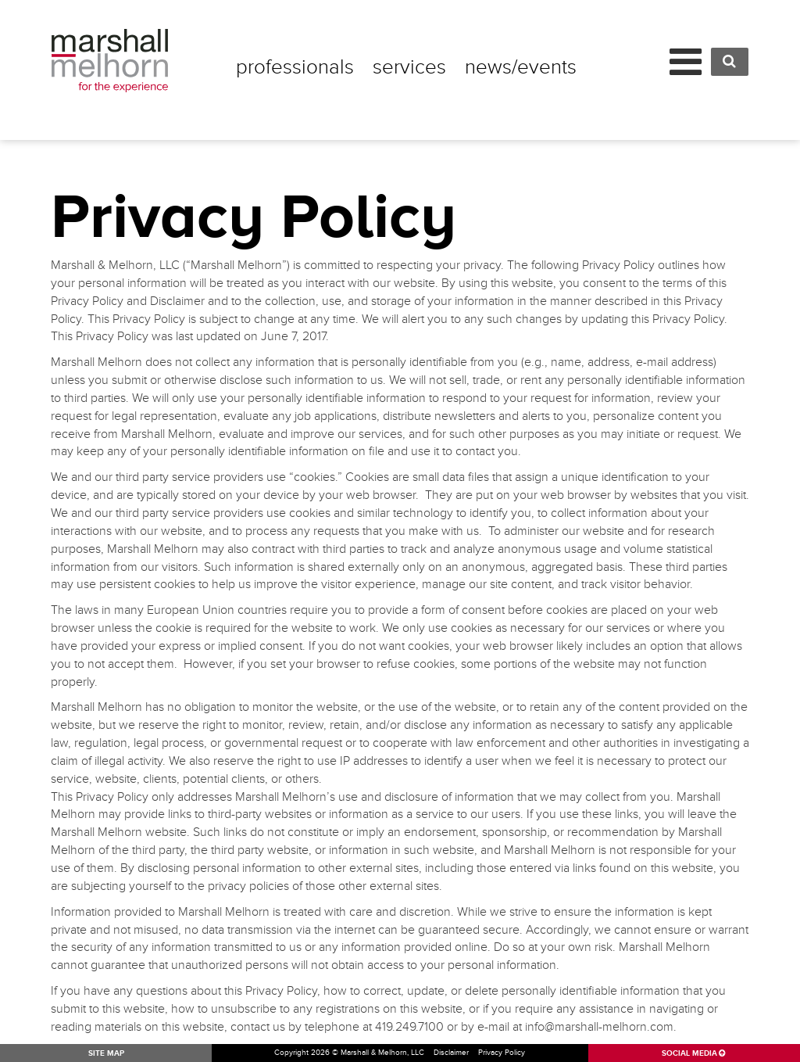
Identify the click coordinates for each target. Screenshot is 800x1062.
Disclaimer (451, 1052)
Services (409, 67)
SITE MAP (106, 1053)
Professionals (295, 67)
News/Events (521, 67)
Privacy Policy (501, 1052)
